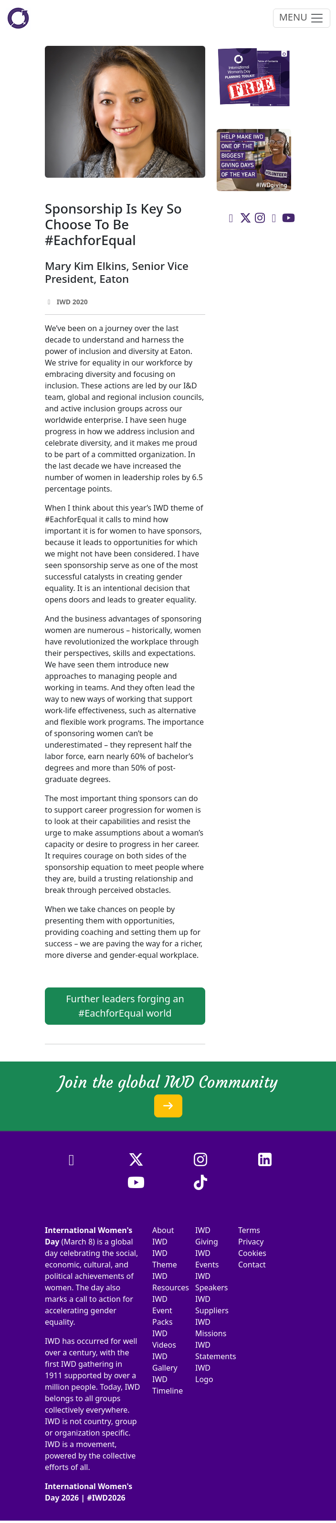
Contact (252, 1264)
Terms (249, 1230)
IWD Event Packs (162, 1310)
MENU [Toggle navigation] (301, 18)
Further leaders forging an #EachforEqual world (125, 1005)
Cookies (252, 1253)
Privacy (250, 1241)
